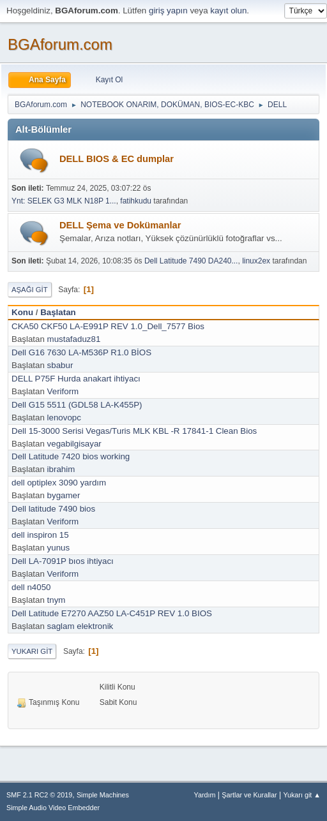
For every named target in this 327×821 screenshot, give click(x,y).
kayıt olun (228, 10)
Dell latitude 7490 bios (53, 509)
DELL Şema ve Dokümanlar (120, 225)
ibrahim (61, 469)
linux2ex (256, 260)
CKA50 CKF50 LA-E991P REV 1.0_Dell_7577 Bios (107, 326)
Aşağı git (29, 289)
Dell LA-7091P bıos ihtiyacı (62, 561)
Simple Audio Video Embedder (53, 807)
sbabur (60, 365)
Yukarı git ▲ (302, 795)
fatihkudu (135, 200)
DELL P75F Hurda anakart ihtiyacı (76, 378)
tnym (56, 600)
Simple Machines (103, 795)
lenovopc (64, 417)
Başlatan (58, 312)
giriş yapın (168, 10)
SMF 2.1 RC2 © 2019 (39, 795)
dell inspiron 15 (40, 535)
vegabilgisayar (74, 443)
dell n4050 (31, 587)
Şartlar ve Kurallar (249, 795)
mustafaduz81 (74, 339)
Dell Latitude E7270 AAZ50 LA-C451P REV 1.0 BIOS (111, 613)
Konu (22, 312)
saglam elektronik (80, 626)
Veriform (63, 391)
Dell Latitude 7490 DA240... (191, 260)
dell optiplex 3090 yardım (58, 482)
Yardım (205, 795)
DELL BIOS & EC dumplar (116, 159)
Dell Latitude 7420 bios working (70, 456)
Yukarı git (31, 651)
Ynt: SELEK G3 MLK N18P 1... (63, 200)
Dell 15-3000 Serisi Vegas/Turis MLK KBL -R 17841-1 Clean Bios (134, 431)
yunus (58, 547)
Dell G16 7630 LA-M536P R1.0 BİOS (81, 352)
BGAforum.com (60, 44)
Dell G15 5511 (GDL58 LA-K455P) (76, 405)
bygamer (63, 495)
